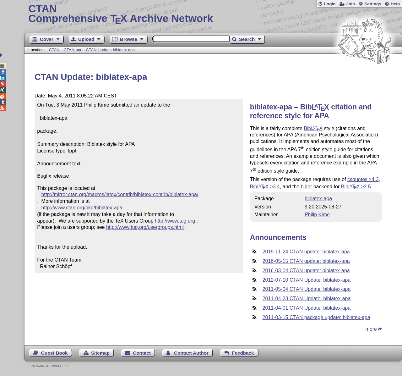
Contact (142, 353)
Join (350, 4)
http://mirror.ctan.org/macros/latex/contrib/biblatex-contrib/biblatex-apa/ (119, 194)
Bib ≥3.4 (265, 186)
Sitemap (100, 353)
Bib (313, 128)
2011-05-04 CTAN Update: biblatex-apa (307, 289)
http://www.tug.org (175, 221)
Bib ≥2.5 (356, 186)
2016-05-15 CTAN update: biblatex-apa (306, 261)
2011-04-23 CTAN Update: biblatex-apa (307, 298)
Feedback (243, 353)
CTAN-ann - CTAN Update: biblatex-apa (99, 49)
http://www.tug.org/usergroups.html (145, 227)
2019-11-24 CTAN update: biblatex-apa (306, 251)
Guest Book (54, 353)
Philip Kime (317, 214)
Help (395, 4)
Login (329, 4)
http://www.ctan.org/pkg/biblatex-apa (81, 207)
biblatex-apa (318, 198)
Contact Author (191, 353)
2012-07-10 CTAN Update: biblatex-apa (307, 280)
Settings (372, 4)
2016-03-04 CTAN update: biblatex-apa (306, 270)
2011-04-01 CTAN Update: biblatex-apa (307, 308)
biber (306, 186)
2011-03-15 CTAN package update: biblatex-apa (316, 317)
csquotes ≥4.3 (363, 179)
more (371, 329)
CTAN (54, 49)
